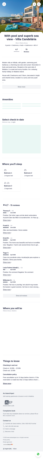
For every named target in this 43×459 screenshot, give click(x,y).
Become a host (9, 431)
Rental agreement (7, 442)
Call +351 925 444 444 (11, 426)
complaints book (10, 415)
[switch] (39, 4)
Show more (21, 87)
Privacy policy (6, 439)
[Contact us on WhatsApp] (38, 454)
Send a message (10, 429)
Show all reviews (21, 295)
